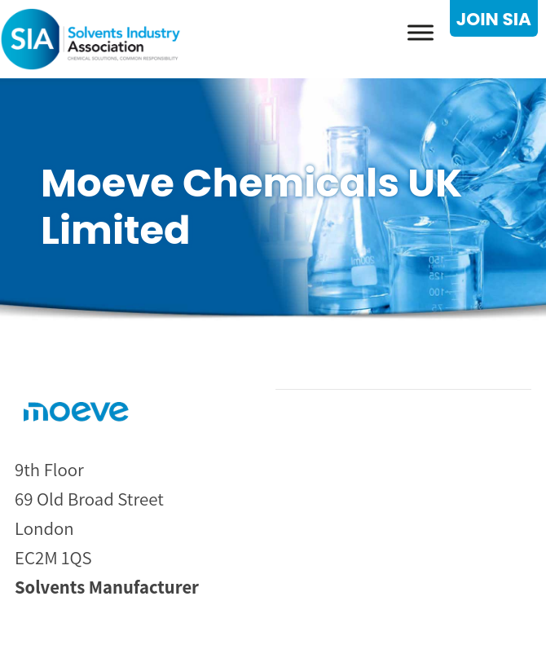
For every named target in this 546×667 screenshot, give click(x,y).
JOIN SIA (493, 19)
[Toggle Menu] (420, 32)
